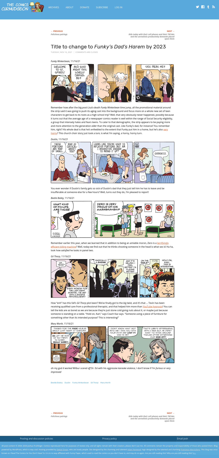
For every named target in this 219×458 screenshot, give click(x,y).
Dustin (67, 383)
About (69, 7)
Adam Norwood (134, 449)
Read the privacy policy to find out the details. (193, 440)
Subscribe (102, 7)
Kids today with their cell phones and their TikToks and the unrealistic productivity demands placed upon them (151, 36)
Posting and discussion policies (36, 438)
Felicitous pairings (59, 34)
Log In (118, 7)
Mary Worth (105, 383)
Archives (53, 7)
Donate (84, 7)
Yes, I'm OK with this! (194, 447)
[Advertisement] (103, 400)
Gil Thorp (94, 383)
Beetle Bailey (57, 383)
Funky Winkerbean (80, 383)
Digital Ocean (62, 449)
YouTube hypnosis (152, 306)
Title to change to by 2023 (108, 47)
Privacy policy (109, 438)
